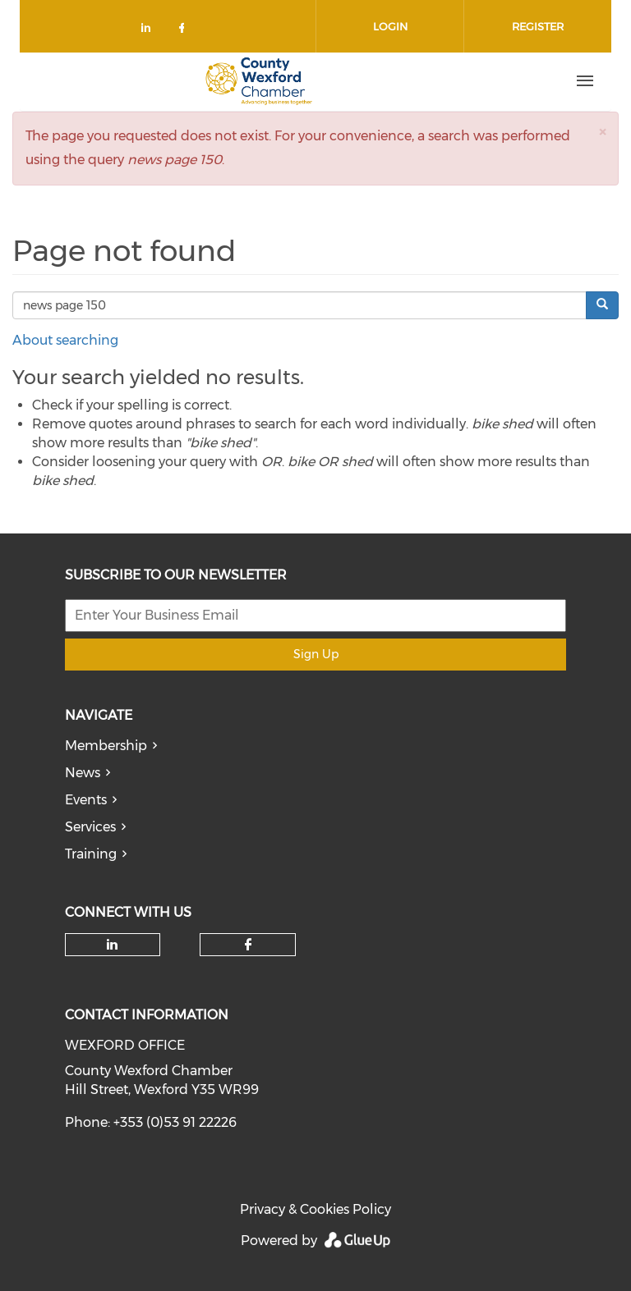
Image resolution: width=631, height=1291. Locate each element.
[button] (602, 131)
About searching (65, 340)
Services (90, 827)
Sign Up (316, 654)
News (82, 773)
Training (91, 854)
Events (86, 800)
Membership (106, 745)
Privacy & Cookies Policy (315, 1209)
